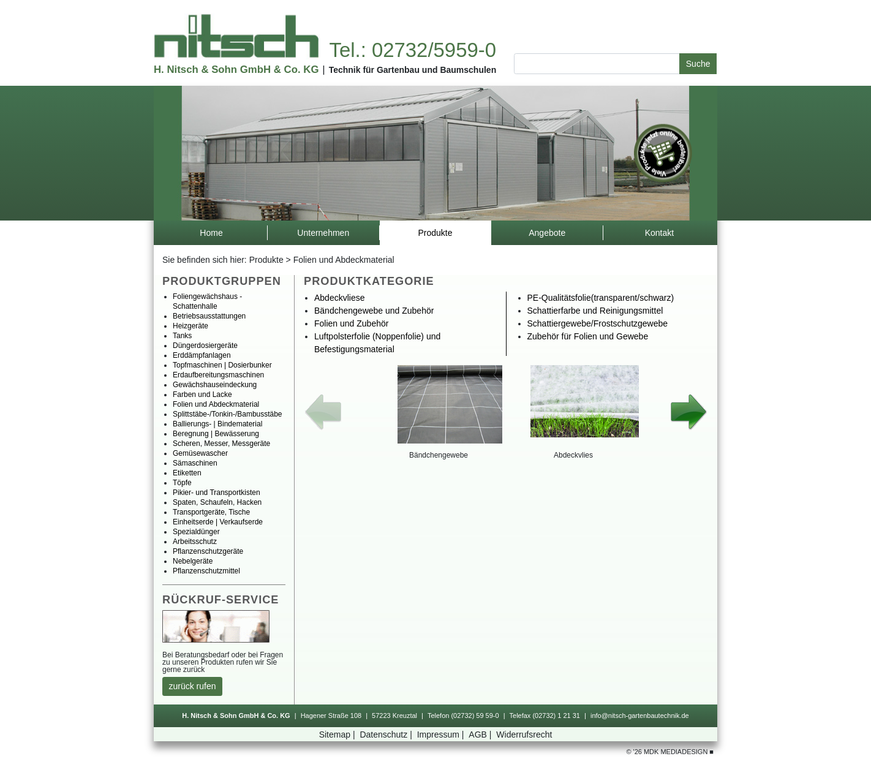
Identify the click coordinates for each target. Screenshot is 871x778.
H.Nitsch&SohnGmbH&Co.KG (236, 69)
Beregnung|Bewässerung (216, 433)
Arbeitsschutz (195, 541)
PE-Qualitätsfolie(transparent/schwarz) (600, 298)
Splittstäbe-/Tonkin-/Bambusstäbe (227, 414)
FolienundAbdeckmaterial (343, 260)
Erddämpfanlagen (202, 355)
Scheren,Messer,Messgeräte (221, 443)
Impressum (442, 734)
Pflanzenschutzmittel (206, 571)
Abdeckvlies (573, 455)
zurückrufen (192, 686)
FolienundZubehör (351, 323)
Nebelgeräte (193, 561)
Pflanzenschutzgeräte (208, 551)
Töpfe (182, 482)
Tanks (182, 335)
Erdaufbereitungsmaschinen (218, 375)
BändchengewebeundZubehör (374, 310)
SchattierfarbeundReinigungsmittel (595, 310)
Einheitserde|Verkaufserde (218, 522)
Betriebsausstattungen (209, 316)
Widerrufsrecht (524, 734)
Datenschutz (387, 734)
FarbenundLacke (202, 394)
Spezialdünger (196, 531)
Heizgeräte (190, 326)
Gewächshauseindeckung (215, 384)
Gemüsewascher (200, 453)
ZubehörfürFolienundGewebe (588, 336)
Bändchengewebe (438, 455)
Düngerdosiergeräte (205, 345)
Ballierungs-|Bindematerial (217, 424)
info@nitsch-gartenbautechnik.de (639, 715)
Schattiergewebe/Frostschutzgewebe (597, 323)
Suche (698, 64)
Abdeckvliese (339, 298)
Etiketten (187, 473)
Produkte (266, 260)
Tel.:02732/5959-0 (412, 50)
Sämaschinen (195, 463)
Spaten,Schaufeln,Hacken (217, 502)
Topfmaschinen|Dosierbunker (222, 365)
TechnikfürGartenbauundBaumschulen (413, 70)
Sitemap (338, 734)
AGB (481, 734)
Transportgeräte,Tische (211, 512)
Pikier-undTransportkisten (216, 492)
